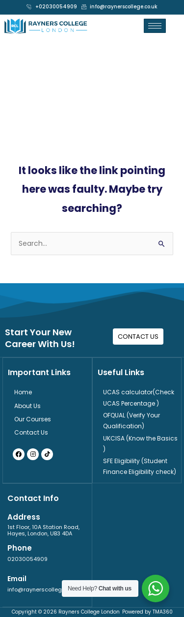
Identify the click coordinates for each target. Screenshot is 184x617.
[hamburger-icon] (155, 26)
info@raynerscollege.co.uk (43, 589)
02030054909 (27, 559)
